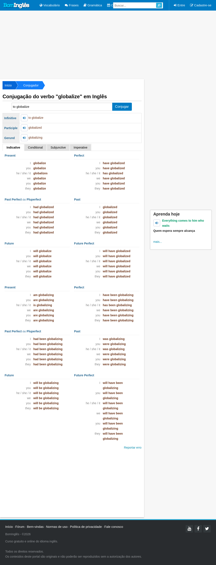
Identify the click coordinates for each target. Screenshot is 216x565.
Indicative (13, 147)
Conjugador (30, 85)
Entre (179, 5)
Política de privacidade (86, 526)
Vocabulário (50, 5)
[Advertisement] (108, 44)
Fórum (19, 526)
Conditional (35, 147)
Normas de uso (57, 526)
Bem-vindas (35, 526)
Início (8, 85)
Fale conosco (113, 526)
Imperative (80, 147)
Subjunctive (58, 147)
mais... (157, 241)
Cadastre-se (200, 5)
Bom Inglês (16, 6)
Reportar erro (132, 447)
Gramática (93, 5)
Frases (71, 5)
